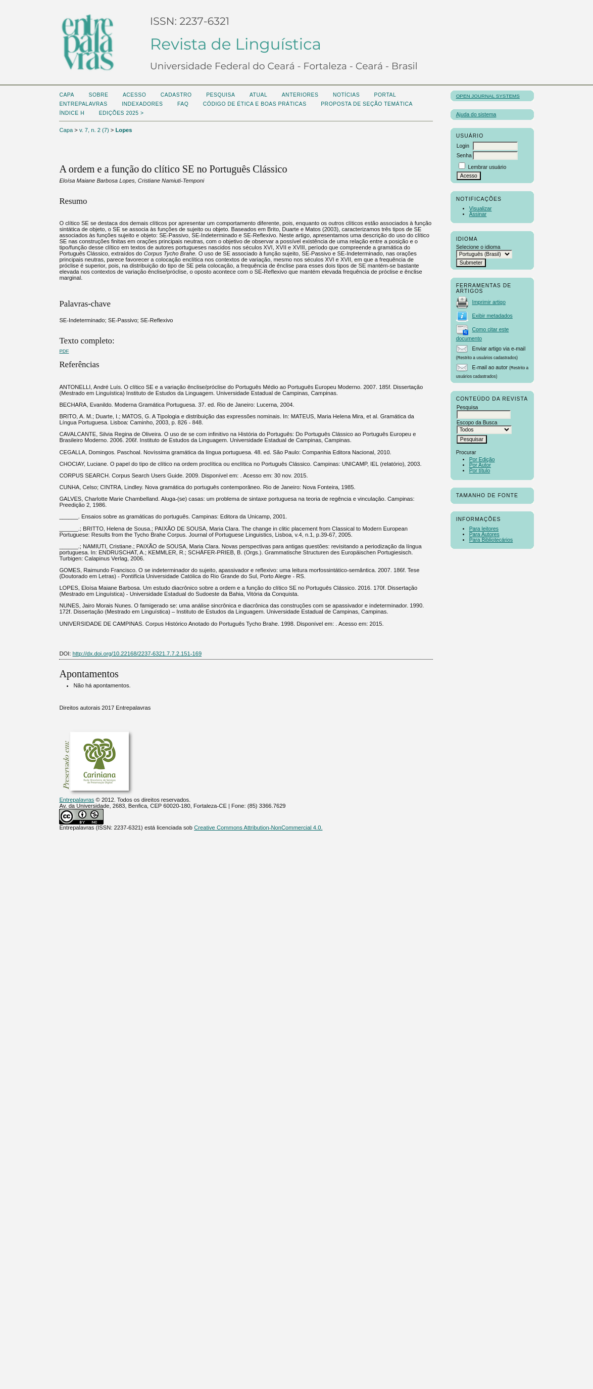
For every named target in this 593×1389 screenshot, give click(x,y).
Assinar (478, 214)
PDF (64, 351)
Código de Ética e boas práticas (255, 104)
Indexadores (142, 104)
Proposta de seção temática (367, 104)
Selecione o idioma (478, 247)
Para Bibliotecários (491, 540)
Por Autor (480, 465)
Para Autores (484, 534)
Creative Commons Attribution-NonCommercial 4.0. (258, 827)
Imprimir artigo (489, 302)
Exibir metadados (492, 316)
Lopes (124, 130)
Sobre (98, 95)
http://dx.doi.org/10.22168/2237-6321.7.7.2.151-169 (137, 653)
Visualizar (480, 208)
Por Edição (482, 459)
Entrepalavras (76, 800)
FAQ (182, 104)
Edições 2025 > (121, 113)
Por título (479, 470)
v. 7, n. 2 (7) (94, 130)
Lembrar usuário (487, 167)
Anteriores (300, 95)
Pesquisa (220, 95)
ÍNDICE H (71, 113)
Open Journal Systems (488, 96)
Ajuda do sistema (476, 114)
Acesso (134, 95)
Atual (258, 95)
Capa (66, 95)
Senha (464, 155)
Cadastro (176, 95)
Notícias (346, 95)
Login (463, 146)
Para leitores (484, 529)
